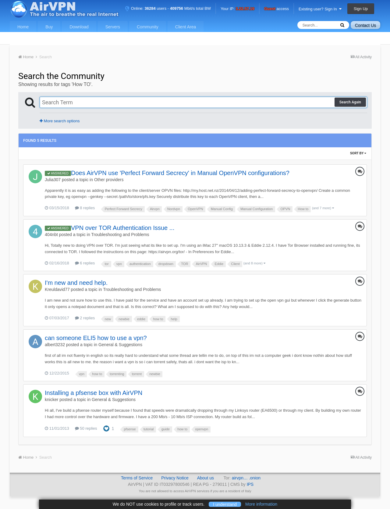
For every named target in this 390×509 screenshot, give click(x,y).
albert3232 (55, 344)
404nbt (51, 234)
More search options (60, 121)
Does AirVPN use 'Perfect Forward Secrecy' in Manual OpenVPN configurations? (180, 173)
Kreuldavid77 (57, 289)
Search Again (350, 102)
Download (78, 26)
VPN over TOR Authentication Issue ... (122, 227)
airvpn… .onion (246, 477)
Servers (112, 26)
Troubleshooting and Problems (120, 234)
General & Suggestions (120, 344)
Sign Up (361, 8)
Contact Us (365, 25)
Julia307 (53, 179)
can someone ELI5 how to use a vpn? (96, 338)
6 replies (85, 263)
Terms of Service (137, 477)
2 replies (85, 318)
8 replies (85, 208)
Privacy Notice (174, 477)
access (276, 9)
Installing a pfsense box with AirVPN (93, 392)
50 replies (86, 428)
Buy (49, 26)
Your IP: (237, 9)
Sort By (358, 153)
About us (205, 477)
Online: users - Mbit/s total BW (168, 8)
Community (147, 26)
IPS (250, 484)
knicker (51, 399)
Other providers (108, 179)
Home (23, 26)
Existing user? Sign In (320, 9)
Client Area (185, 26)
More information (261, 504)
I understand (225, 504)
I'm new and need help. (76, 282)
